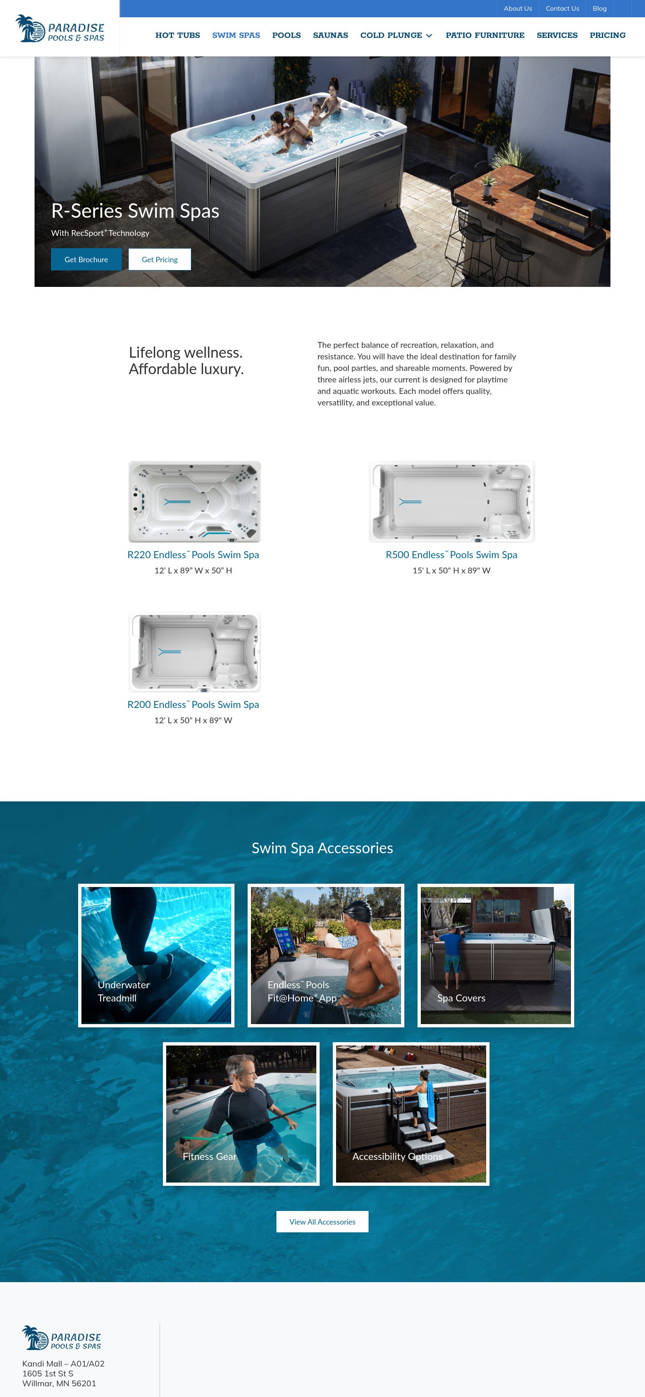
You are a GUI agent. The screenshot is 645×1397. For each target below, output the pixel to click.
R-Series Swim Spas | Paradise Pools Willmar (59, 28)
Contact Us (562, 8)
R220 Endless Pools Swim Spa (193, 554)
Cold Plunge (397, 36)
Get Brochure (86, 259)
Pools (286, 35)
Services (557, 35)
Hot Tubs (177, 35)
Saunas (330, 35)
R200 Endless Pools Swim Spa (193, 704)
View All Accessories (323, 1221)
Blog (599, 8)
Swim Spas (236, 35)
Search (623, 8)
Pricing (608, 35)
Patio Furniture (485, 35)
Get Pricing (160, 259)
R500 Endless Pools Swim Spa (451, 554)
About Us (518, 8)
